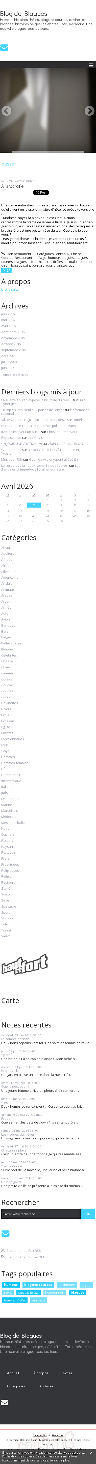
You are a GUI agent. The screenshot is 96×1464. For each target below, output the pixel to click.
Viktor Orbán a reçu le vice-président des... (33, 419)
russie (51, 265)
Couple (6, 685)
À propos (41, 1372)
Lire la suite (10, 289)
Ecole (5, 715)
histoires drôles (15, 1300)
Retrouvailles (11, 1070)
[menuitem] (13, 1373)
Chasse (7, 661)
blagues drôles (28, 1292)
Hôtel (5, 769)
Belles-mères (11, 643)
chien (5, 265)
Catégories (16, 1386)
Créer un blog (40, 1435)
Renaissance (11, 437)
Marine (6, 805)
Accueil (13, 1372)
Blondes (7, 649)
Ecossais (8, 721)
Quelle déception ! (15, 1086)
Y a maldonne (11, 1166)
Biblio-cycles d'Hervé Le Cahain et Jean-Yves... (44, 451)
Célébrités (9, 655)
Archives (46, 1386)
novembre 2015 (13, 338)
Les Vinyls (35, 437)
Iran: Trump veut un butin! (20, 431)
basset (16, 265)
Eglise (5, 727)
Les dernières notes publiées (54, 1440)
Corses (6, 679)
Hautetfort (57, 1435)
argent (86, 1284)
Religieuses (10, 871)
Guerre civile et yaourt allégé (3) (53, 459)
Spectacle (8, 907)
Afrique (7, 560)
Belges (6, 637)
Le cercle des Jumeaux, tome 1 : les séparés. (34, 465)
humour (11, 1284)
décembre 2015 (13, 332)
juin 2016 (8, 314)
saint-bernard (33, 265)
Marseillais (9, 811)
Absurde (7, 548)
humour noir (54, 1292)
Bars (4, 632)
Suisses (7, 918)
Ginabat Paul (11, 449)
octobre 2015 (11, 344)
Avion (5, 619)
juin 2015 (8, 368)
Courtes (7, 691)
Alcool (5, 566)
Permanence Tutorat (17, 425)
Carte (10, 1000)
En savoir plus (59, 1460)
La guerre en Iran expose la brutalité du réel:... (36, 400)
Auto (4, 614)
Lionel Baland (83, 419)
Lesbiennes (10, 799)
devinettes (66, 1284)
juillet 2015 (9, 362)
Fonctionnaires (12, 739)
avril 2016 (8, 326)
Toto (4, 924)
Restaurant (9, 883)
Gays (5, 751)
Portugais (8, 853)
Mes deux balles (14, 823)
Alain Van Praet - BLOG (65, 443)
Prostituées (10, 865)
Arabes (6, 596)
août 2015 (8, 356)
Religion (7, 877)
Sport (5, 913)
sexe (8, 1292)
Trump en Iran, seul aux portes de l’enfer (32, 410)
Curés (5, 697)
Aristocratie (12, 186)
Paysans (8, 847)
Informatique (11, 781)
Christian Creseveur (62, 431)
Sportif (6, 1054)
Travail (6, 930)
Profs (5, 859)
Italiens (6, 787)
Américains (9, 578)
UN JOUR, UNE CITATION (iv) (21, 443)
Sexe (5, 900)
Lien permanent (16, 254)
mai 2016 (8, 320)
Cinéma (7, 673)
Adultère (7, 554)
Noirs (5, 829)
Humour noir (10, 775)
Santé (5, 889)
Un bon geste (11, 1182)
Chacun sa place (14, 1150)
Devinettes (9, 703)
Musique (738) (11, 459)
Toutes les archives (14, 375)
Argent (6, 602)
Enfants (7, 733)
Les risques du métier (17, 1134)
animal (69, 261)
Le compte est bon (15, 1039)
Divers (6, 709)
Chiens (6, 667)
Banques (8, 626)
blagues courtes (38, 1284)
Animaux (8, 590)
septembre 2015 (13, 350)
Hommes (8, 757)
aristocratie (66, 265)
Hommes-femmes (15, 763)
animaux (38, 1300)
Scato (5, 894)
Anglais (6, 584)
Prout (5, 1118)
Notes (67, 1372)
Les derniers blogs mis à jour (21, 1440)
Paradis (7, 841)
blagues (77, 1292)
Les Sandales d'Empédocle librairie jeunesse (40, 467)
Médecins (8, 817)
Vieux (5, 936)
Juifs (4, 793)
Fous (5, 745)
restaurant (84, 261)
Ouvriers (8, 835)
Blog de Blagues (23, 13)
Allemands (9, 572)
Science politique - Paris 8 (58, 425)
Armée (6, 608)
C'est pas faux (12, 1102)
